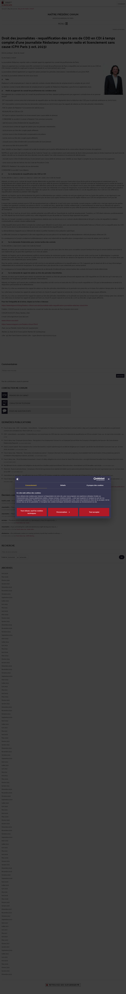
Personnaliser (63, 512)
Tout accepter (94, 512)
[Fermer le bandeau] (108, 479)
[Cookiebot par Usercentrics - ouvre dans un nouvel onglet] (95, 479)
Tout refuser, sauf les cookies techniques (32, 512)
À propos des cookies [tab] (95, 485)
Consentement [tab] (31, 485)
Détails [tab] (63, 485)
